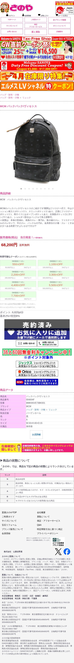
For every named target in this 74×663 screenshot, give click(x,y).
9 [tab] (53, 189)
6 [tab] (41, 189)
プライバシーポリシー (47, 533)
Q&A (39, 525)
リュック (26, 98)
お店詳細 (36, 434)
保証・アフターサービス (48, 521)
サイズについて (11, 26)
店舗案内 (59, 32)
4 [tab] (33, 189)
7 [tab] (45, 189)
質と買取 (35, 32)
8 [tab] (49, 189)
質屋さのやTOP (9, 512)
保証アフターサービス (35, 26)
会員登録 (6, 533)
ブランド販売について (12, 529)
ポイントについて (59, 26)
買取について (43, 517)
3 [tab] (29, 189)
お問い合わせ (12, 32)
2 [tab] (25, 189)
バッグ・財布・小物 (9, 95)
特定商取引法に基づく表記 (49, 529)
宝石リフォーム (9, 525)
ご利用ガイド (35, 20)
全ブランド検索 (59, 20)
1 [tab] (21, 189)
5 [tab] (37, 189)
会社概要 (41, 512)
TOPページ (12, 20)
